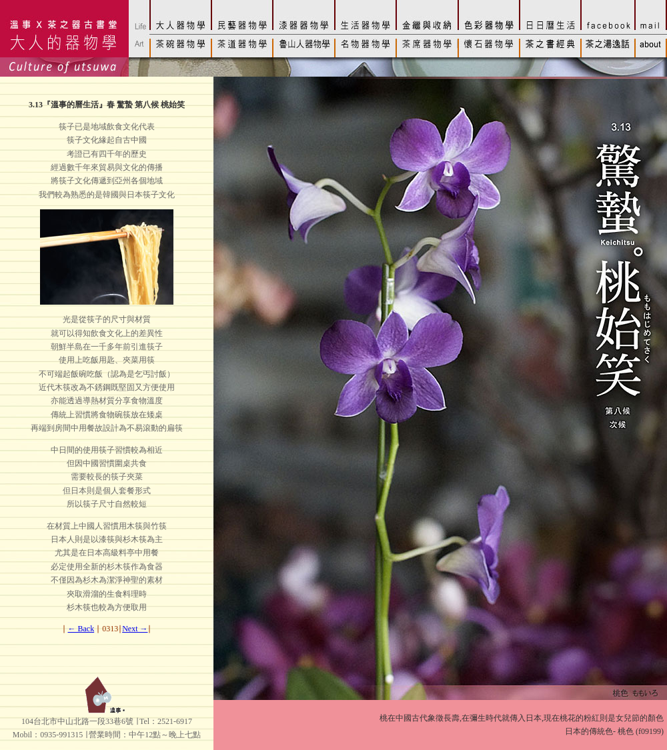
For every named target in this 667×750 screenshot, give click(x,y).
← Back (81, 628)
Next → (134, 628)
